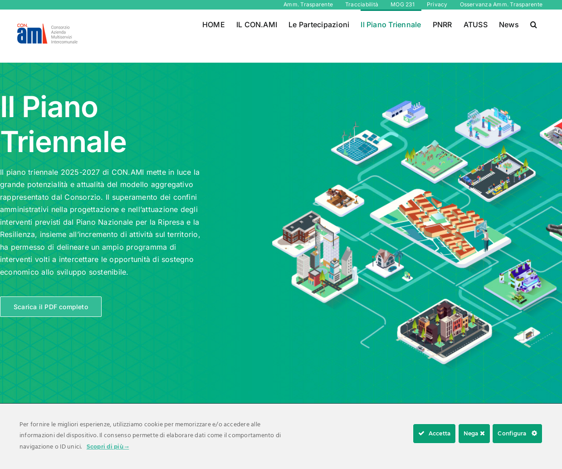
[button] (533, 24)
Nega (474, 433)
